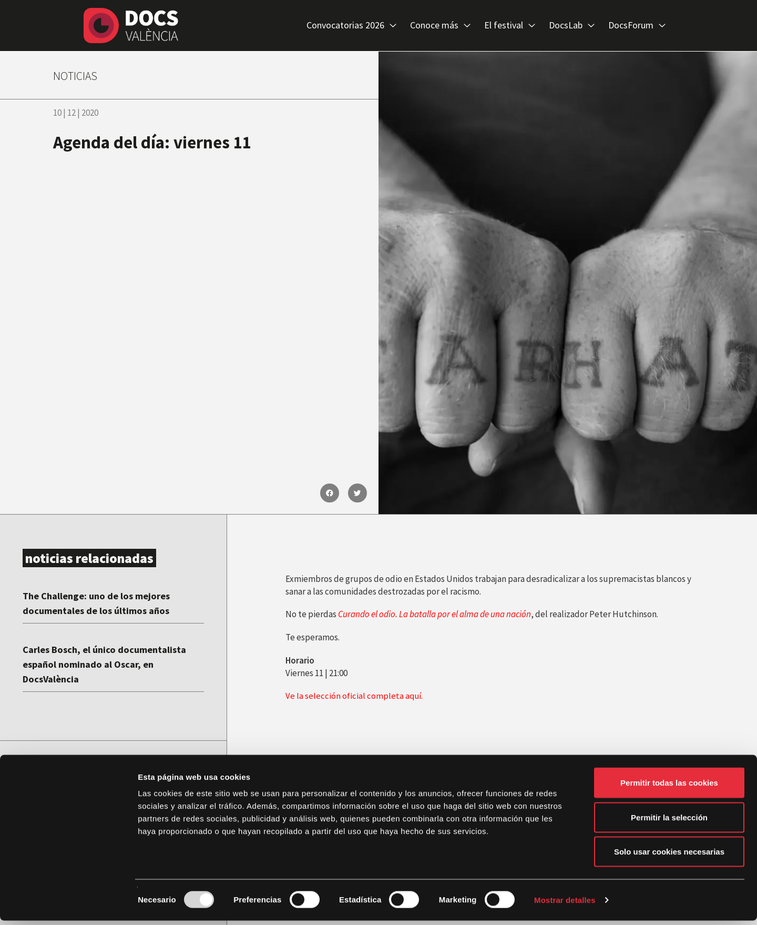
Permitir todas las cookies (669, 786)
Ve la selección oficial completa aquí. (354, 695)
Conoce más (440, 25)
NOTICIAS (78, 75)
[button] (329, 493)
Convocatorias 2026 (351, 25)
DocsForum (637, 25)
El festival (509, 25)
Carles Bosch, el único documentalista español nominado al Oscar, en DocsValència (112, 663)
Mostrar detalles (565, 904)
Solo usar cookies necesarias (669, 855)
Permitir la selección (669, 821)
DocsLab (572, 25)
